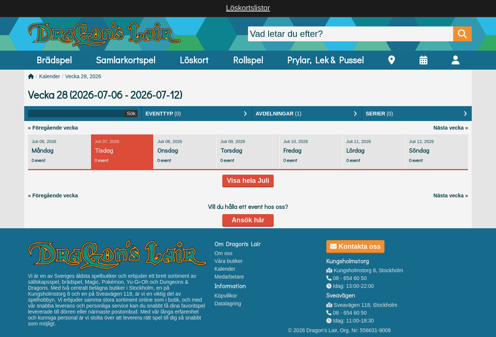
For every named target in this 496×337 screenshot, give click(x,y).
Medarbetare (229, 277)
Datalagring (227, 303)
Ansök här (248, 220)
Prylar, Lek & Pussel (325, 60)
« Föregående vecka (53, 128)
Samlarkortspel (125, 60)
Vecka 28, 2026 (83, 76)
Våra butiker (228, 261)
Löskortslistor (248, 8)
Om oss (223, 253)
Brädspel (54, 60)
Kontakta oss (355, 246)
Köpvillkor (225, 296)
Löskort (194, 60)
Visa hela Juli (248, 180)
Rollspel (248, 60)
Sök (131, 113)
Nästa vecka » (450, 128)
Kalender (49, 76)
